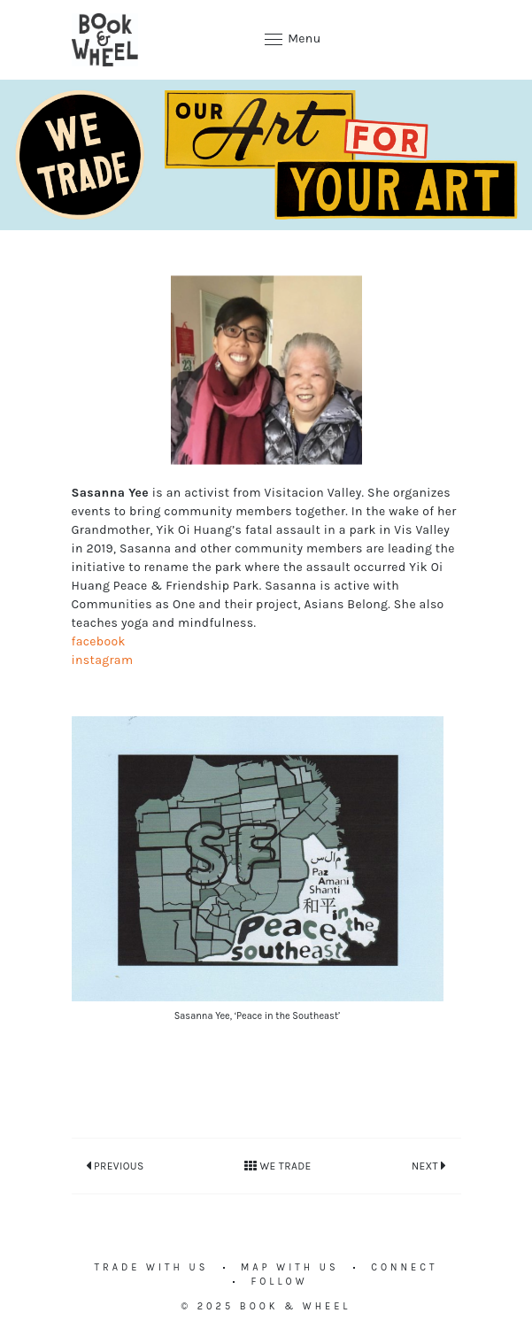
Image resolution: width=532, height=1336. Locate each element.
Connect (404, 1267)
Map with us (290, 1267)
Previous (115, 1165)
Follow (279, 1281)
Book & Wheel (295, 1306)
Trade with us (152, 1267)
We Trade (278, 1166)
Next (429, 1165)
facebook (99, 641)
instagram (103, 660)
